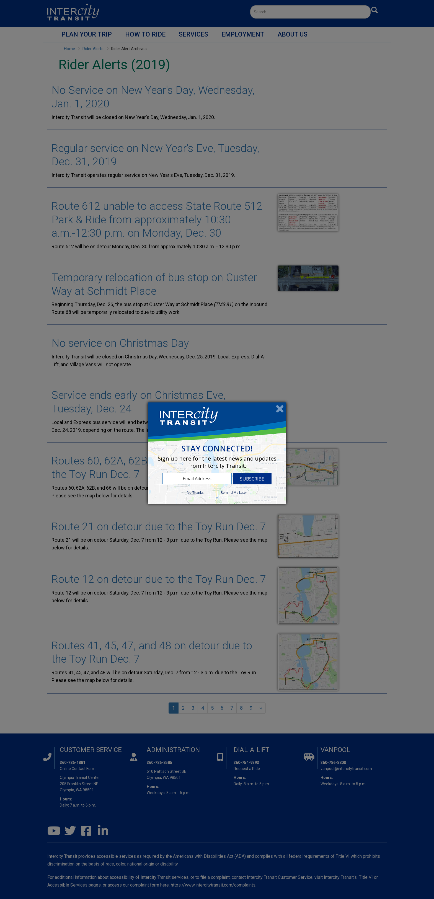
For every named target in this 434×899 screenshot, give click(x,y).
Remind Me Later (234, 492)
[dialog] (217, 453)
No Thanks (195, 492)
